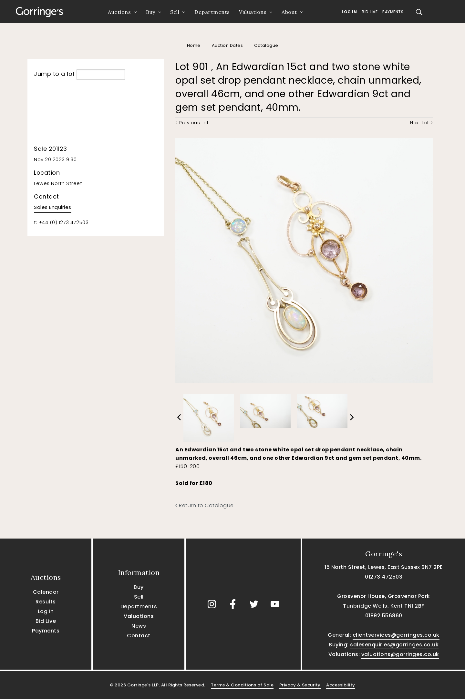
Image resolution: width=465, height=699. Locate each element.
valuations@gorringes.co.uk (400, 654)
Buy (150, 12)
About (289, 12)
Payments (392, 12)
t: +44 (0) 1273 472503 (61, 222)
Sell (174, 12)
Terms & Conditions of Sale (242, 685)
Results (46, 601)
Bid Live (369, 12)
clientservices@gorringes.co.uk (396, 635)
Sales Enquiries (52, 207)
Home (194, 45)
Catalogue (266, 45)
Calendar (46, 592)
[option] (208, 416)
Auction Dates (227, 45)
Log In (349, 12)
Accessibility (340, 685)
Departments (212, 12)
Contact (138, 635)
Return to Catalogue (204, 505)
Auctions (119, 12)
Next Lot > (421, 122)
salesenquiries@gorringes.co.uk (394, 644)
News (138, 626)
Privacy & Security (300, 685)
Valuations (252, 12)
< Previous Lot (192, 122)
